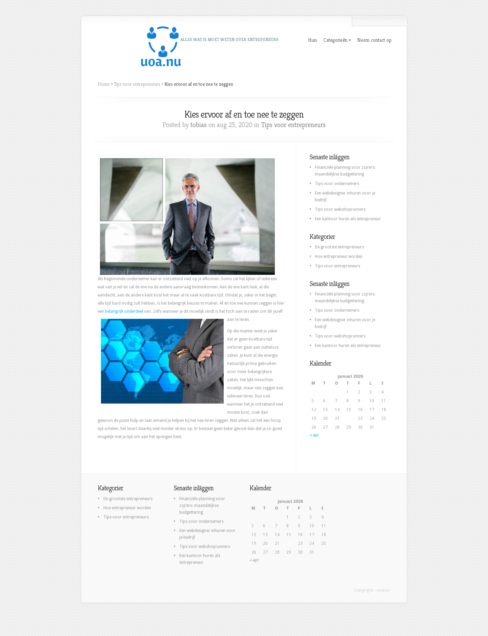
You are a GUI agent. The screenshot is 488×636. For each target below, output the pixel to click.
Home (104, 84)
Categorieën (335, 40)
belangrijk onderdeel (124, 311)
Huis (312, 40)
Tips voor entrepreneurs (137, 84)
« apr (314, 435)
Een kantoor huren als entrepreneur (348, 219)
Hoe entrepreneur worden (339, 256)
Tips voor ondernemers (337, 183)
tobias (198, 125)
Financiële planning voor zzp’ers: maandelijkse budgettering (202, 505)
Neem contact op (374, 40)
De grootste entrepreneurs (339, 247)
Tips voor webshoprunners (340, 209)
